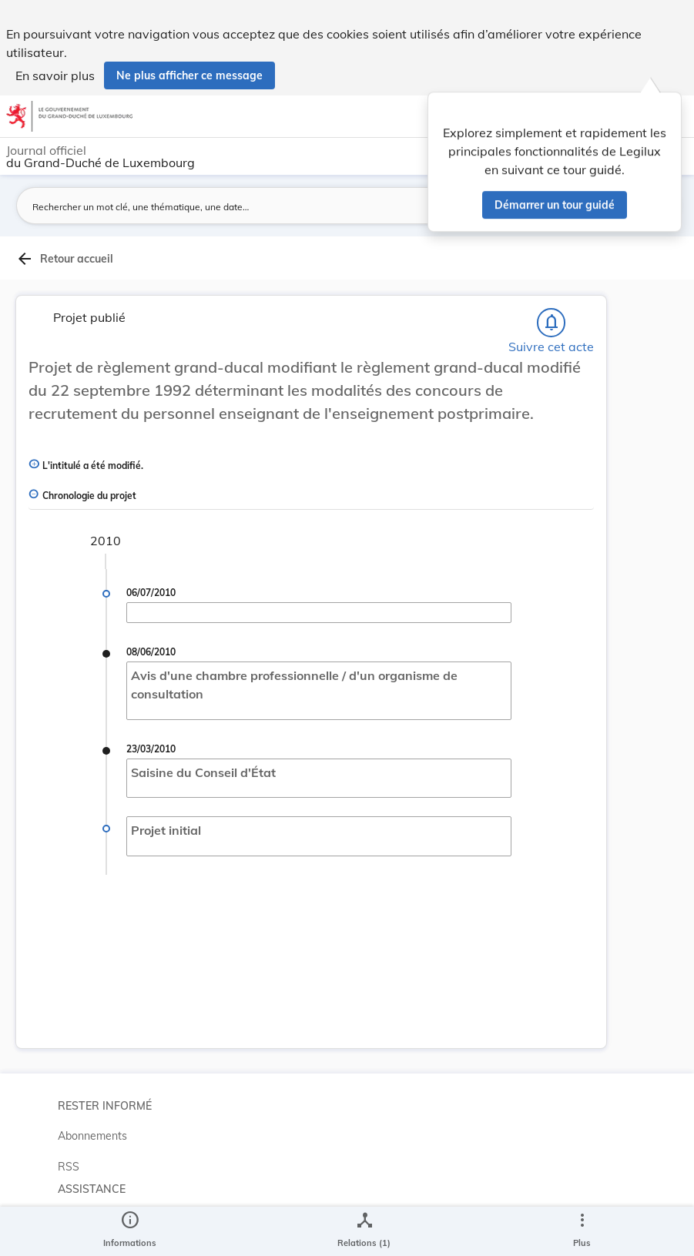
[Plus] (581, 1231)
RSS (68, 1167)
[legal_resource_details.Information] (129, 1231)
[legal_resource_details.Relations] (364, 1231)
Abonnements (92, 1136)
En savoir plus (55, 75)
